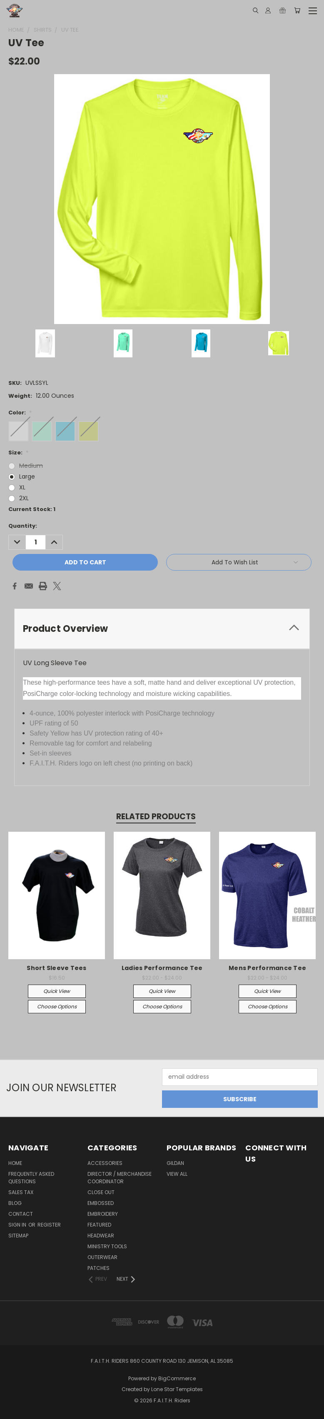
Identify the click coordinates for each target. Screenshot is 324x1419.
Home (15, 1163)
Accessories (104, 1163)
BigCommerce (177, 1378)
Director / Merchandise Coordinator (119, 1177)
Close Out (101, 1192)
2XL (24, 498)
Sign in (17, 1224)
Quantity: (22, 526)
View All (177, 1173)
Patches (98, 1268)
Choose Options (57, 1006)
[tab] (162, 628)
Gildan (175, 1163)
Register (49, 1224)
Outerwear (102, 1257)
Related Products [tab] (156, 816)
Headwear (100, 1235)
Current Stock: (31, 509)
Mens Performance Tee (267, 968)
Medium (31, 465)
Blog (15, 1203)
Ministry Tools (107, 1246)
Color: (20, 412)
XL (22, 487)
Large (27, 476)
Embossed (100, 1203)
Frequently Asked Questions (31, 1177)
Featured (99, 1224)
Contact (20, 1213)
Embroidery (102, 1213)
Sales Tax (20, 1192)
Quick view (56, 991)
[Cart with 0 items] (297, 10)
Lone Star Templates (177, 1389)
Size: (18, 452)
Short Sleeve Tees (56, 968)
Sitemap (18, 1235)
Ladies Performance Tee (162, 968)
